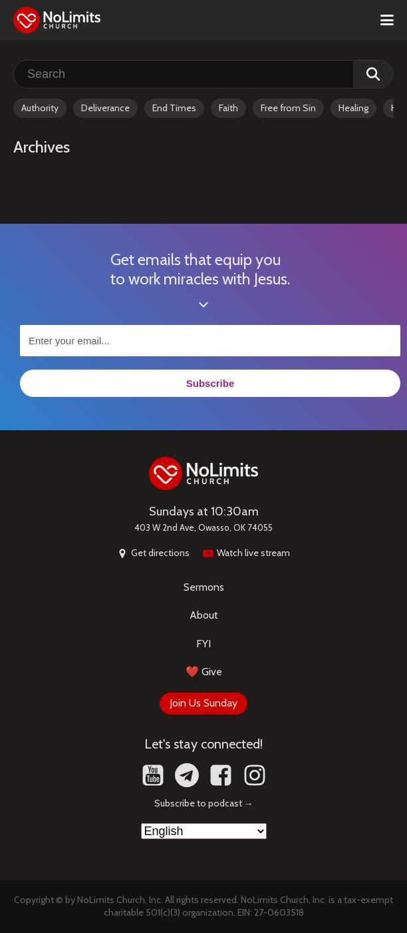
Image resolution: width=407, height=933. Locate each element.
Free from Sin (288, 108)
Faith (228, 108)
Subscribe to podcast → (203, 803)
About (204, 615)
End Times (174, 108)
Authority (40, 108)
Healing (353, 108)
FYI (203, 643)
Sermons (204, 587)
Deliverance (105, 108)
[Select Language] (204, 831)
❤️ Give (204, 671)
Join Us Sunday (203, 703)
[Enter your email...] (210, 340)
